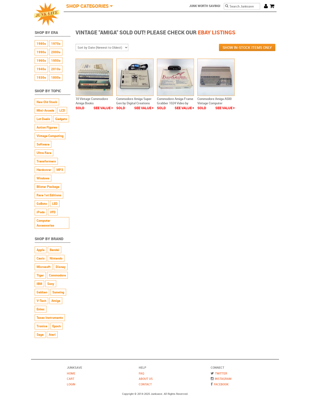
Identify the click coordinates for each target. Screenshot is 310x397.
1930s (41, 77)
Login (71, 384)
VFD (53, 212)
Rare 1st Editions (49, 195)
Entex (41, 309)
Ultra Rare (44, 153)
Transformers (46, 161)
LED (55, 203)
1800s (56, 77)
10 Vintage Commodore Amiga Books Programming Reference (93, 103)
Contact (145, 384)
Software (43, 144)
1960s (41, 60)
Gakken (42, 292)
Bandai (54, 250)
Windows (43, 178)
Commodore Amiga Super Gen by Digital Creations (134, 101)
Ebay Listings (216, 32)
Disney (61, 267)
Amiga (55, 300)
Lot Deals (43, 119)
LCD (62, 110)
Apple (41, 250)
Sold (80, 108)
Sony (50, 284)
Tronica (42, 326)
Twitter (221, 373)
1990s (41, 52)
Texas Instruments (50, 317)
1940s (41, 69)
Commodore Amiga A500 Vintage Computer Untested (214, 103)
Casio (41, 258)
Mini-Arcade (45, 110)
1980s (41, 43)
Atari (52, 334)
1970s (56, 43)
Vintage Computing (50, 136)
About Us (146, 379)
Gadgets (61, 119)
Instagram (223, 379)
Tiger (40, 275)
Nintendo (56, 258)
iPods (41, 212)
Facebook (221, 384)
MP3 (59, 170)
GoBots (42, 203)
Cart (273, 5)
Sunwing (58, 292)
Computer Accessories (45, 223)
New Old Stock (47, 102)
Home (71, 373)
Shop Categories (87, 6)
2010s (56, 69)
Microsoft (44, 267)
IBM (39, 284)
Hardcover (44, 170)
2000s (56, 52)
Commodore (57, 275)
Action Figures (47, 127)
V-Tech (41, 300)
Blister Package (48, 186)
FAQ (141, 373)
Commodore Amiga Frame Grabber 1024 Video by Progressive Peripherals (175, 103)
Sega (40, 334)
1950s (56, 60)
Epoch (56, 326)
